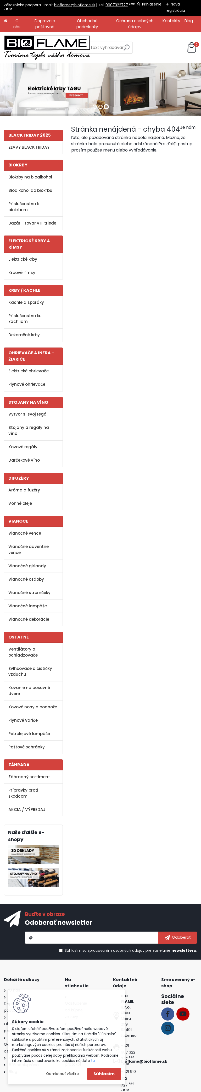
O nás (16, 24)
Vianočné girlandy (27, 566)
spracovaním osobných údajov (116, 950)
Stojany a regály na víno (28, 430)
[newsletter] (177, 937)
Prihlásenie (151, 4)
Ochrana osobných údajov (134, 24)
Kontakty (171, 21)
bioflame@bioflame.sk (74, 5)
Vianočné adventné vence (28, 549)
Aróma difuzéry (24, 490)
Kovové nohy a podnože (32, 707)
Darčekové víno (24, 460)
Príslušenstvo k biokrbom (23, 206)
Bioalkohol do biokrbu (30, 190)
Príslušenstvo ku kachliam (25, 318)
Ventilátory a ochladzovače (23, 652)
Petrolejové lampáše (29, 733)
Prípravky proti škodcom (23, 793)
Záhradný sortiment (29, 777)
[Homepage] (6, 21)
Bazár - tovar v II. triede (32, 223)
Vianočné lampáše (27, 606)
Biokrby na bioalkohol (30, 177)
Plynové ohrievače (26, 384)
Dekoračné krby (24, 335)
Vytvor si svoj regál (28, 414)
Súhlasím (104, 1074)
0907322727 (116, 5)
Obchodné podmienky (87, 24)
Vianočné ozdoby (26, 579)
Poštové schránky (26, 747)
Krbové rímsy (21, 272)
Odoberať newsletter (58, 922)
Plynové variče (23, 720)
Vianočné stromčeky (29, 592)
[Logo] (47, 48)
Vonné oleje (20, 503)
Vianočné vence (24, 533)
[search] (127, 49)
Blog (189, 21)
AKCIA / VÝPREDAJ (27, 809)
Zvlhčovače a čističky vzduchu (30, 671)
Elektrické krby (22, 259)
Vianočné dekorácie (28, 619)
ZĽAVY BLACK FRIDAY (28, 147)
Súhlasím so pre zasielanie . (131, 950)
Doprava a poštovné (45, 24)
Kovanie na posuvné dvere (29, 690)
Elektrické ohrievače (28, 371)
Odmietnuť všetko (62, 1073)
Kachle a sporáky (26, 302)
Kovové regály (22, 447)
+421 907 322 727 (128, 1052)
